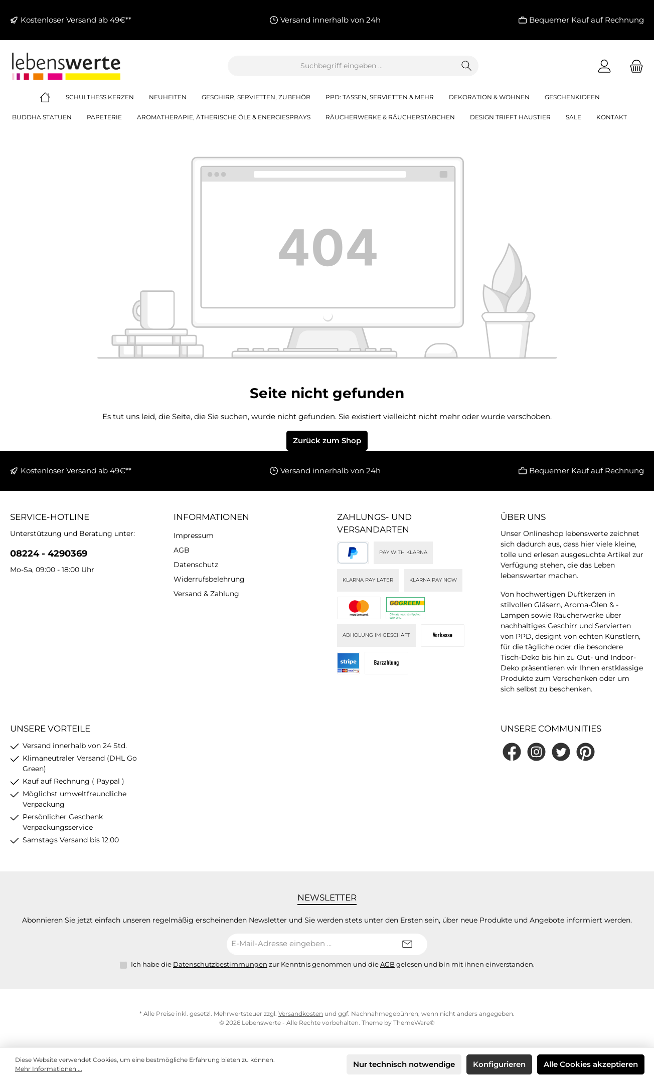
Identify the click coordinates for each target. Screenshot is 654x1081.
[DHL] (405, 608)
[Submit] (407, 944)
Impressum (194, 535)
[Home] (53, 97)
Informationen (211, 517)
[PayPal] (353, 553)
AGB (182, 550)
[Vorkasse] (442, 635)
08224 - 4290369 (48, 553)
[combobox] (341, 66)
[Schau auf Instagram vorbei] (536, 752)
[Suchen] (466, 66)
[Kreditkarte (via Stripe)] (359, 608)
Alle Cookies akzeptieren (591, 1064)
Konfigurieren (499, 1064)
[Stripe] (348, 663)
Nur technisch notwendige (404, 1064)
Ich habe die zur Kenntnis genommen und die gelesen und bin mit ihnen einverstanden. (333, 964)
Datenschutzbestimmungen (220, 964)
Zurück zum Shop (327, 440)
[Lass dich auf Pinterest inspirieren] (585, 752)
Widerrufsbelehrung (209, 579)
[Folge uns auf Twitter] (561, 752)
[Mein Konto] (604, 66)
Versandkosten (300, 1013)
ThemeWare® (414, 1022)
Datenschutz (196, 564)
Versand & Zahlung (206, 593)
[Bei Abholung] (386, 663)
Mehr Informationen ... (48, 1068)
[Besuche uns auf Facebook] (512, 752)
